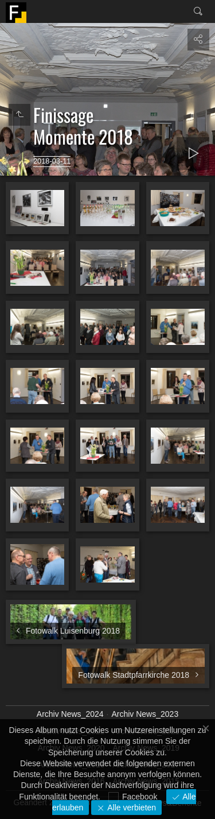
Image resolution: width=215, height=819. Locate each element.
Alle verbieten (130, 807)
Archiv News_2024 (70, 714)
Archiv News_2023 (144, 714)
